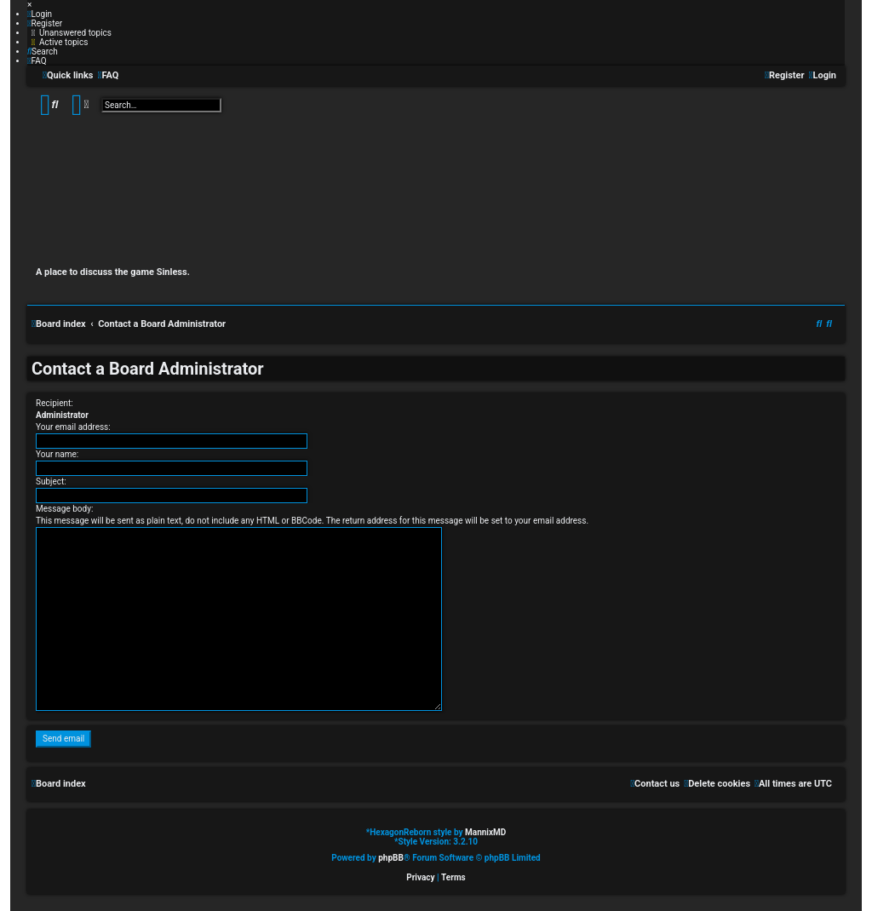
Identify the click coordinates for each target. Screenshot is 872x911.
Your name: (57, 454)
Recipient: (54, 403)
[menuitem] (39, 14)
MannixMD (485, 832)
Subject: (51, 481)
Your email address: (73, 427)
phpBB (391, 857)
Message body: (64, 508)
